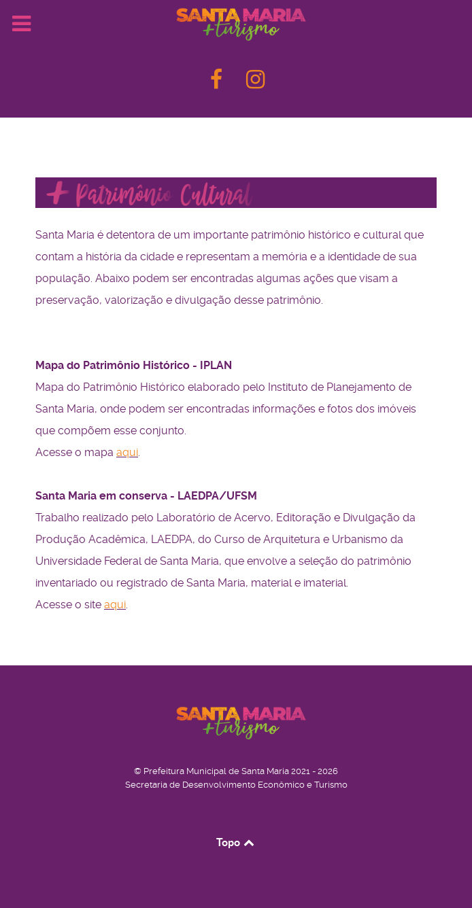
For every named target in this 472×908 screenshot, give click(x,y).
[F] (217, 83)
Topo (236, 842)
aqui (127, 452)
